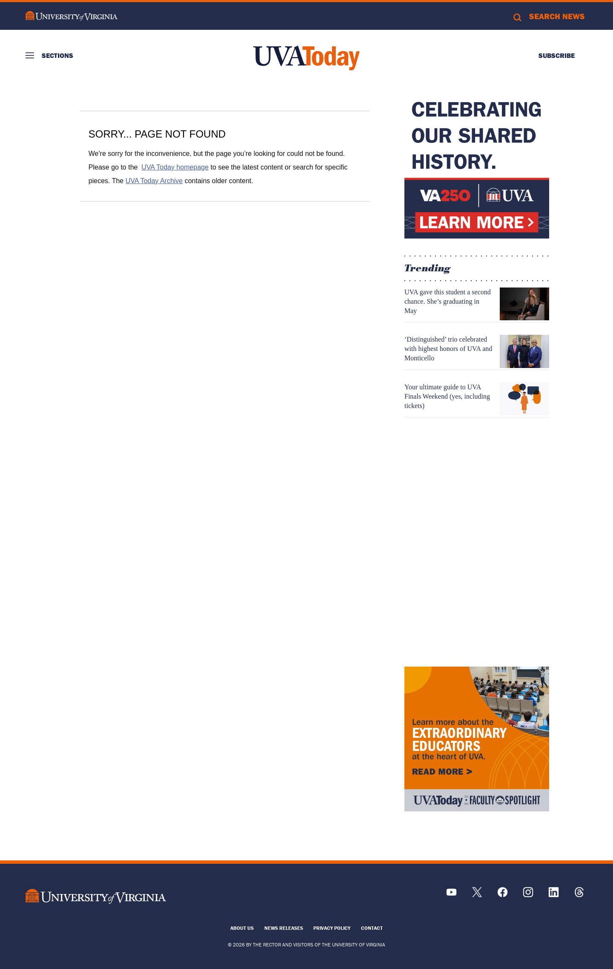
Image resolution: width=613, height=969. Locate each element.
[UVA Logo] (96, 896)
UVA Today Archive (154, 180)
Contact (372, 928)
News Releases (283, 928)
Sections (57, 55)
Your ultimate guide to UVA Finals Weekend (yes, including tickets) (447, 396)
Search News (557, 16)
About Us (242, 928)
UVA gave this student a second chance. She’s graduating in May (447, 301)
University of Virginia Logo (71, 16)
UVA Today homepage (175, 167)
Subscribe (557, 55)
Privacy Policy (331, 928)
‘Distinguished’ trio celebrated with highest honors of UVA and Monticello (448, 349)
